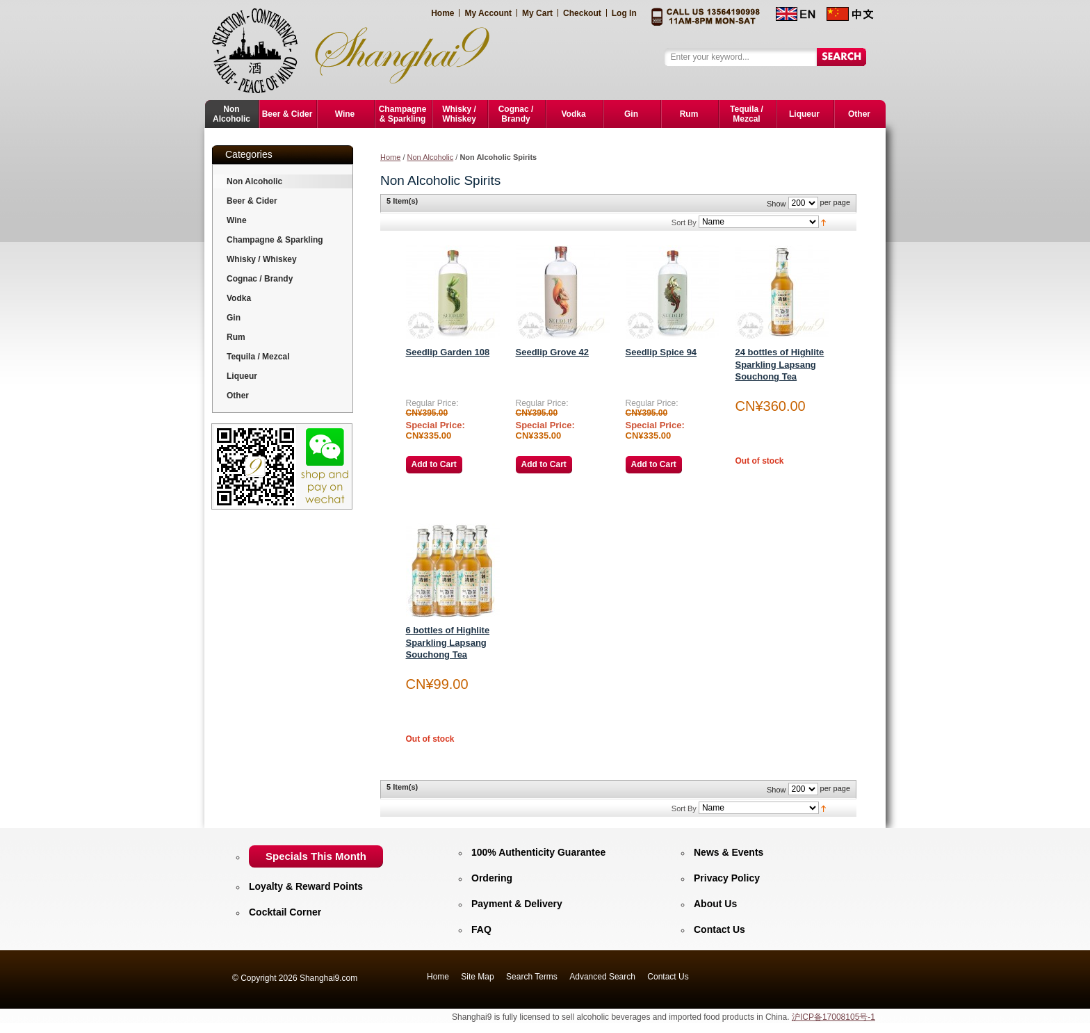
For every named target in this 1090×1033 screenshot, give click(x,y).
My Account (488, 13)
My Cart (537, 13)
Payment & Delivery (516, 903)
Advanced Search (602, 977)
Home (442, 13)
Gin (234, 318)
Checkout (582, 13)
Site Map (477, 977)
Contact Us (719, 929)
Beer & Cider (252, 201)
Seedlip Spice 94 (661, 352)
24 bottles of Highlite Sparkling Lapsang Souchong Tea (779, 364)
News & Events (728, 852)
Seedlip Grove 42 (552, 352)
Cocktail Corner (285, 912)
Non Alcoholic (430, 157)
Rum (236, 337)
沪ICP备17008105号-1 (833, 1017)
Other (238, 395)
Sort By (684, 222)
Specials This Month (316, 856)
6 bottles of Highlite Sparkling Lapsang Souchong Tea (448, 642)
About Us (715, 903)
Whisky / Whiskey (262, 259)
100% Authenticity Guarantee (538, 852)
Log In (624, 13)
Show (776, 204)
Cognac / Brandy (260, 279)
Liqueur (242, 376)
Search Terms (532, 977)
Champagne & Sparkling (275, 240)
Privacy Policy (727, 878)
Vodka (239, 298)
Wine (237, 220)
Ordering (491, 878)
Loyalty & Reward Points (306, 886)
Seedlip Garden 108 (448, 352)
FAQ (481, 929)
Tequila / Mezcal (258, 356)
